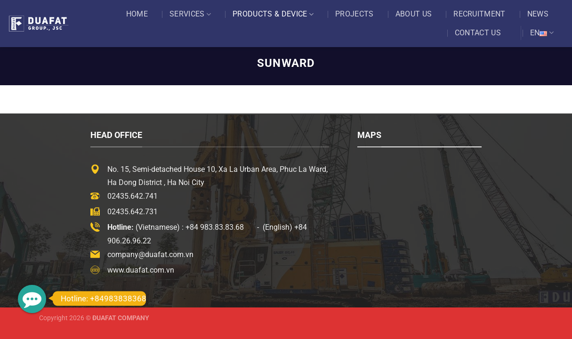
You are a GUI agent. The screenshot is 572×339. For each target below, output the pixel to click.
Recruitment (479, 13)
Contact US (478, 32)
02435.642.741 (132, 196)
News (537, 13)
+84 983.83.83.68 (214, 227)
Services (190, 14)
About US (413, 13)
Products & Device (273, 14)
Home (137, 13)
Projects (354, 13)
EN (542, 33)
